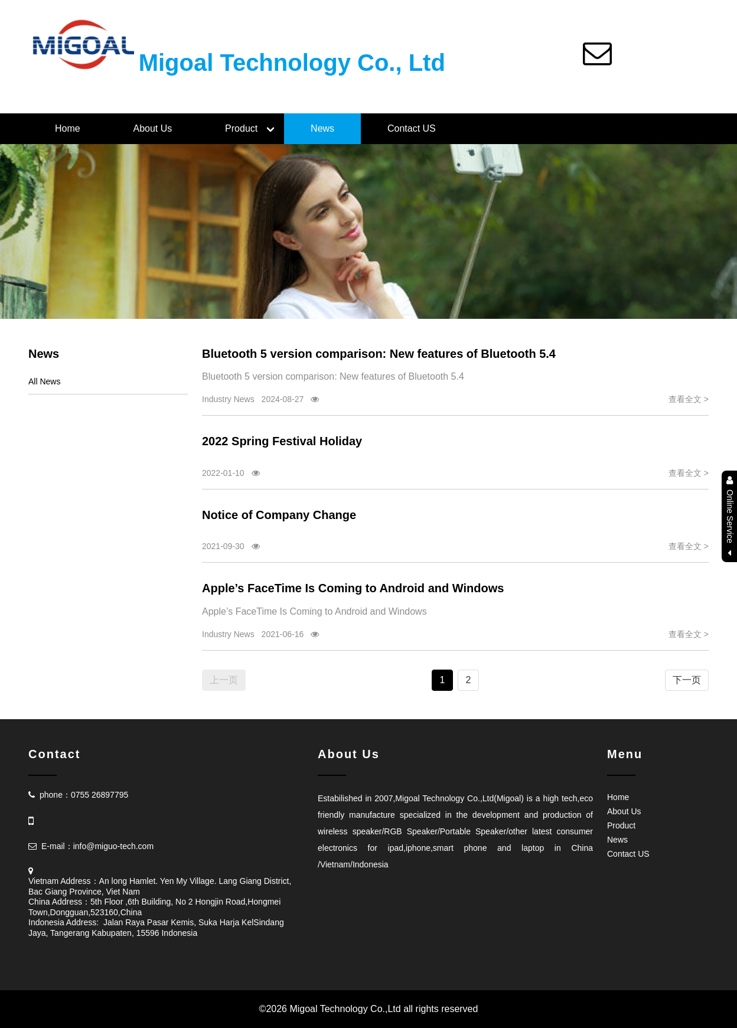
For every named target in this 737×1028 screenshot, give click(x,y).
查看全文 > (688, 399)
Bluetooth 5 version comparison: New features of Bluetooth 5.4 (379, 353)
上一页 (224, 680)
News (322, 128)
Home (67, 128)
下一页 (687, 680)
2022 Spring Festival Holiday (282, 441)
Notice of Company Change (279, 514)
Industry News (228, 399)
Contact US (411, 128)
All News (44, 381)
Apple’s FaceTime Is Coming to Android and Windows (353, 588)
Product (241, 128)
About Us (152, 128)
